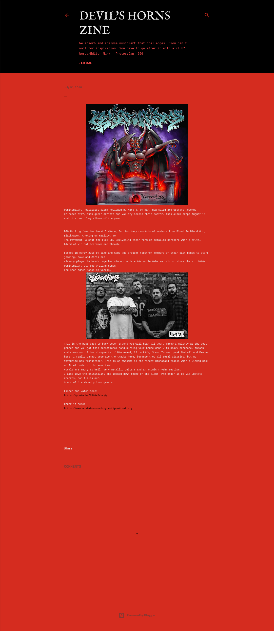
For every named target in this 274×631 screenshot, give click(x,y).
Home (86, 63)
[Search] (207, 14)
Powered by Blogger (137, 615)
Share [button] (68, 448)
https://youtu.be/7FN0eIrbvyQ (85, 395)
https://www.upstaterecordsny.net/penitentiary (98, 408)
